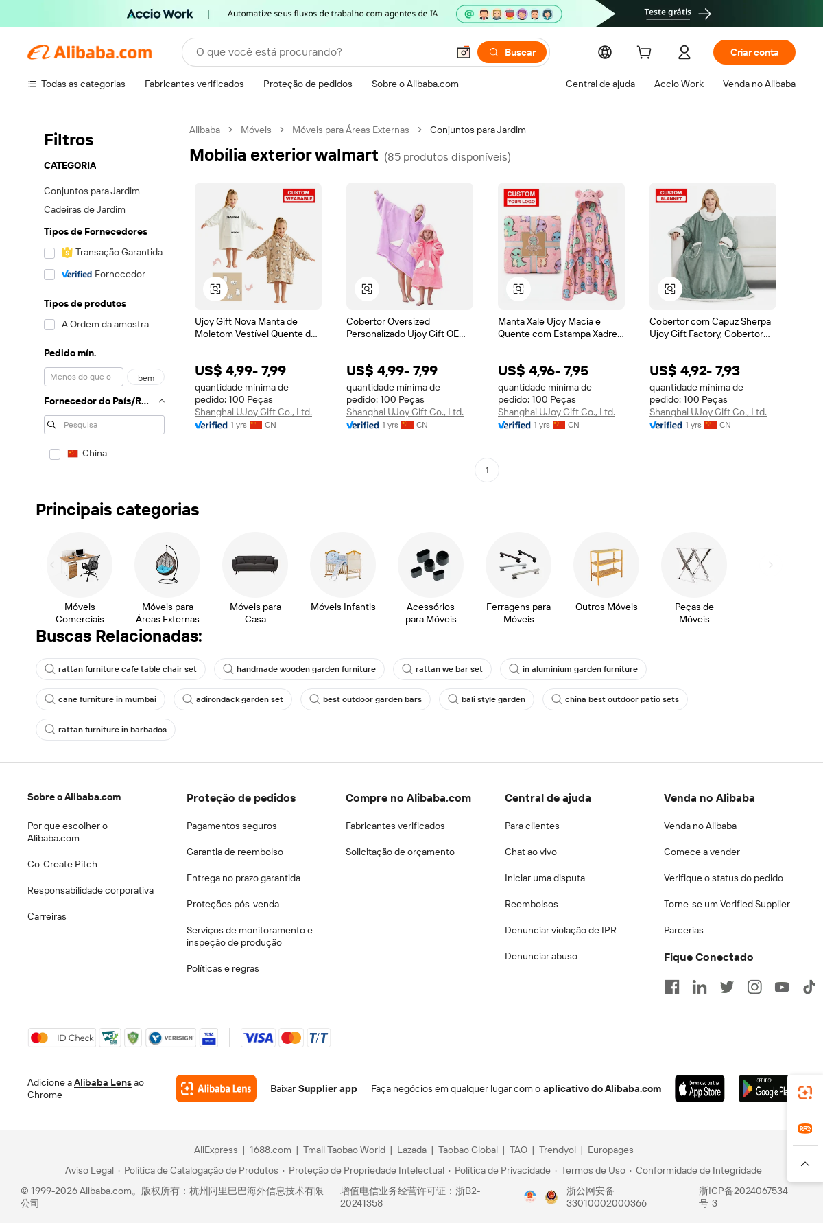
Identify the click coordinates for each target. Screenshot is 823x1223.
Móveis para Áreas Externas (350, 129)
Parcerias (684, 929)
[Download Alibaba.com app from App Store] (700, 1088)
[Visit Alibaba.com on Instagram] (754, 987)
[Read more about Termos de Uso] (590, 1170)
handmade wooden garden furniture (299, 669)
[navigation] (104, 301)
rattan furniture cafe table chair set (121, 669)
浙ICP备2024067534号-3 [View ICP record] (743, 1197)
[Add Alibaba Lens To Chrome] (216, 1088)
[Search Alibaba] (320, 52)
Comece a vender (702, 851)
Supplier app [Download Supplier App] (327, 1088)
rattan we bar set (442, 669)
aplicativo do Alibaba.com (602, 1088)
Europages (611, 1149)
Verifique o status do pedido (723, 877)
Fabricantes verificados (395, 825)
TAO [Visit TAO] (518, 1149)
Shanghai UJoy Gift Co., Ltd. (253, 411)
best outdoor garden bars (365, 699)
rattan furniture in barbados (106, 729)
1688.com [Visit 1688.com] (270, 1149)
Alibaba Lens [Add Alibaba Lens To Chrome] (103, 1082)
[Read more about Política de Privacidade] (500, 1170)
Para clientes (532, 825)
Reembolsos (531, 903)
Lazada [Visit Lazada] (412, 1149)
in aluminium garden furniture (573, 669)
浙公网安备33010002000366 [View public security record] (606, 1197)
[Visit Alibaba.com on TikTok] (809, 987)
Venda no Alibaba (700, 825)
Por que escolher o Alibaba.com (67, 831)
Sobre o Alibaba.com (74, 796)
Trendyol (557, 1149)
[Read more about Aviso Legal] (87, 1170)
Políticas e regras (223, 968)
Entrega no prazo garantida (243, 877)
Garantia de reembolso (235, 851)
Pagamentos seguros (232, 825)
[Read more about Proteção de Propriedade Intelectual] (363, 1170)
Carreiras (47, 916)
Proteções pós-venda (233, 903)
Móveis (256, 129)
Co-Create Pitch (62, 864)
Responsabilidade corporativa (90, 890)
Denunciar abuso (541, 956)
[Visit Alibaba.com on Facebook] (672, 987)
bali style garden (486, 699)
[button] (463, 52)
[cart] (646, 54)
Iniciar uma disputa (545, 877)
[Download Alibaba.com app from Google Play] (767, 1088)
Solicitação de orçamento (400, 851)
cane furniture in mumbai (100, 699)
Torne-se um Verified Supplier (727, 903)
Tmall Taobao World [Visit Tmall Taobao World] (344, 1149)
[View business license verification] (530, 1197)
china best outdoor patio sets (615, 699)
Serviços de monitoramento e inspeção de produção (250, 936)
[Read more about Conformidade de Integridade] (696, 1170)
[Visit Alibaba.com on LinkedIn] (699, 987)
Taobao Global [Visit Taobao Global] (468, 1149)
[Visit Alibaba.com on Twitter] (727, 987)
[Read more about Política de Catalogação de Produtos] (198, 1170)
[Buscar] (512, 52)
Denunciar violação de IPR (561, 929)
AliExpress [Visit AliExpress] (216, 1149)
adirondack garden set (232, 699)
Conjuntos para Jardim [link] (478, 129)
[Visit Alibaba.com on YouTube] (782, 987)
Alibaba (204, 129)
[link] (805, 1092)
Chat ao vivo (531, 851)
